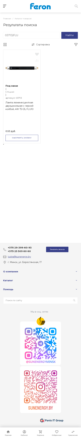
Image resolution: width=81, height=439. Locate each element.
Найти (69, 35)
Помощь (8, 289)
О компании (10, 271)
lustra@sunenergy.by (19, 256)
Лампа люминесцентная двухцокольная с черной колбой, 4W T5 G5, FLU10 (20, 106)
